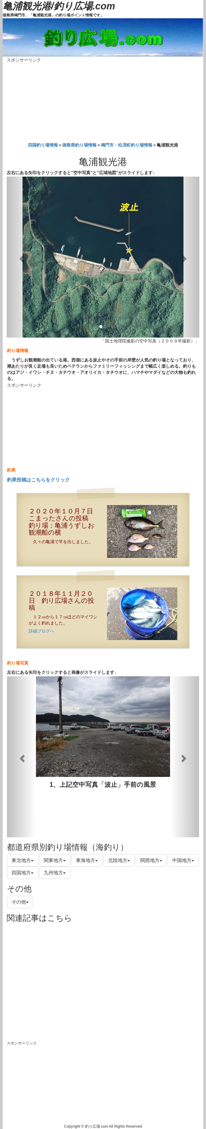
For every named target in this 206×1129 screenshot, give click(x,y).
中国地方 (183, 860)
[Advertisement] (103, 101)
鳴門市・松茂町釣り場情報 (126, 145)
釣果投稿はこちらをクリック (38, 480)
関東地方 (55, 860)
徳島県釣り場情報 (79, 145)
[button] (21, 257)
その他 (20, 902)
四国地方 (23, 872)
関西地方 (151, 860)
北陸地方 (119, 860)
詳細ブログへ (41, 631)
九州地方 (55, 872)
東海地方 (87, 860)
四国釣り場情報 (43, 145)
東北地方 (23, 860)
